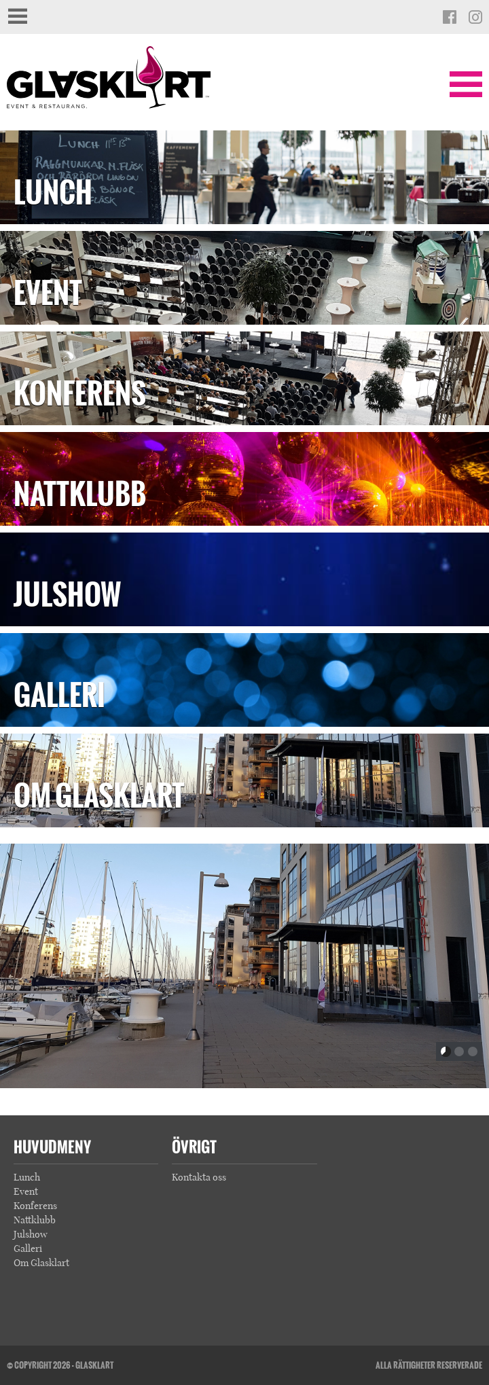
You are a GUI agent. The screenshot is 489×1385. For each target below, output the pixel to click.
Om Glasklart (99, 795)
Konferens (80, 393)
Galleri (59, 695)
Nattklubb (80, 494)
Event (48, 293)
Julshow (67, 594)
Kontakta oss (199, 1177)
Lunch (53, 192)
